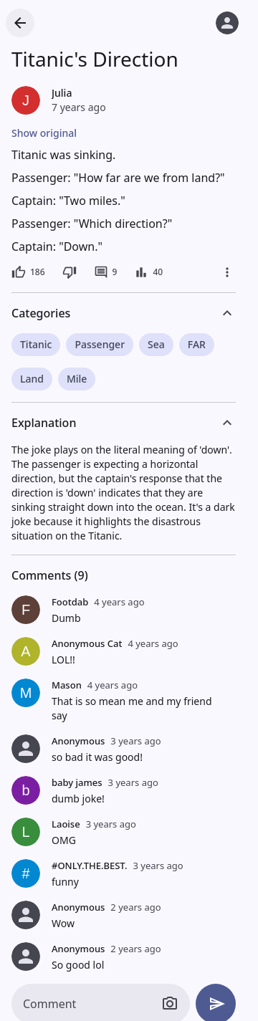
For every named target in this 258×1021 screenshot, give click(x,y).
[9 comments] (105, 272)
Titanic (36, 344)
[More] (227, 272)
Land (32, 378)
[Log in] (227, 23)
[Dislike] (69, 272)
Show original (44, 133)
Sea (156, 344)
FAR (197, 344)
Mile (77, 378)
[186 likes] (28, 272)
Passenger (100, 344)
